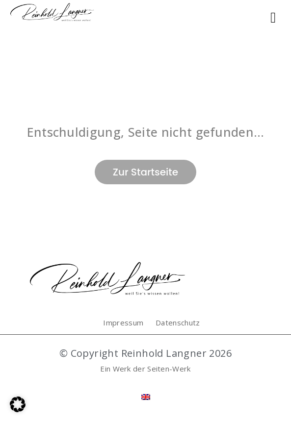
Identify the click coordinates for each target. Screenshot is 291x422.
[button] (17, 404)
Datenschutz (178, 322)
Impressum (123, 322)
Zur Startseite (145, 172)
